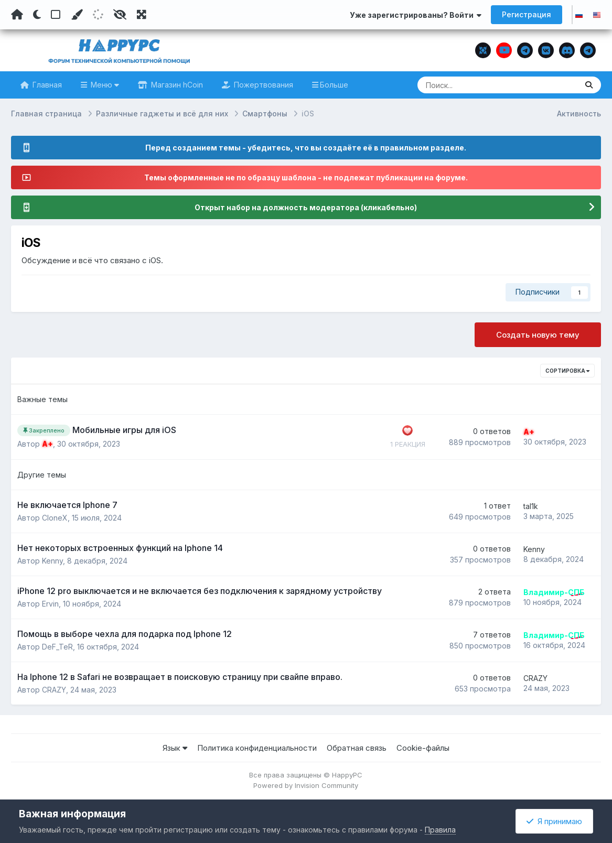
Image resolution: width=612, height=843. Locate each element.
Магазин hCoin (176, 84)
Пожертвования (262, 84)
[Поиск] (477, 85)
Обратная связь (356, 748)
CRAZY (54, 689)
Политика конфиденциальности (257, 748)
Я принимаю (554, 821)
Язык (175, 748)
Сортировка (567, 371)
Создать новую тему (537, 335)
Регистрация (526, 14)
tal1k (530, 506)
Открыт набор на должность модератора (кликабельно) (306, 207)
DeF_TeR (57, 646)
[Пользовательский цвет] (76, 15)
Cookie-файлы (422, 748)
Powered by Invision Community (305, 785)
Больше (334, 84)
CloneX (55, 517)
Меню (104, 84)
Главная (46, 84)
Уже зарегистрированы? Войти (415, 14)
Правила (440, 829)
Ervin (50, 603)
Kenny (52, 560)
